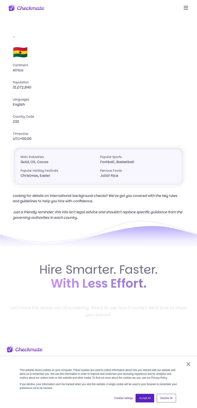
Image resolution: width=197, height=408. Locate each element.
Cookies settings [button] (123, 398)
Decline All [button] (166, 398)
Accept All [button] (145, 398)
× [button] (188, 364)
